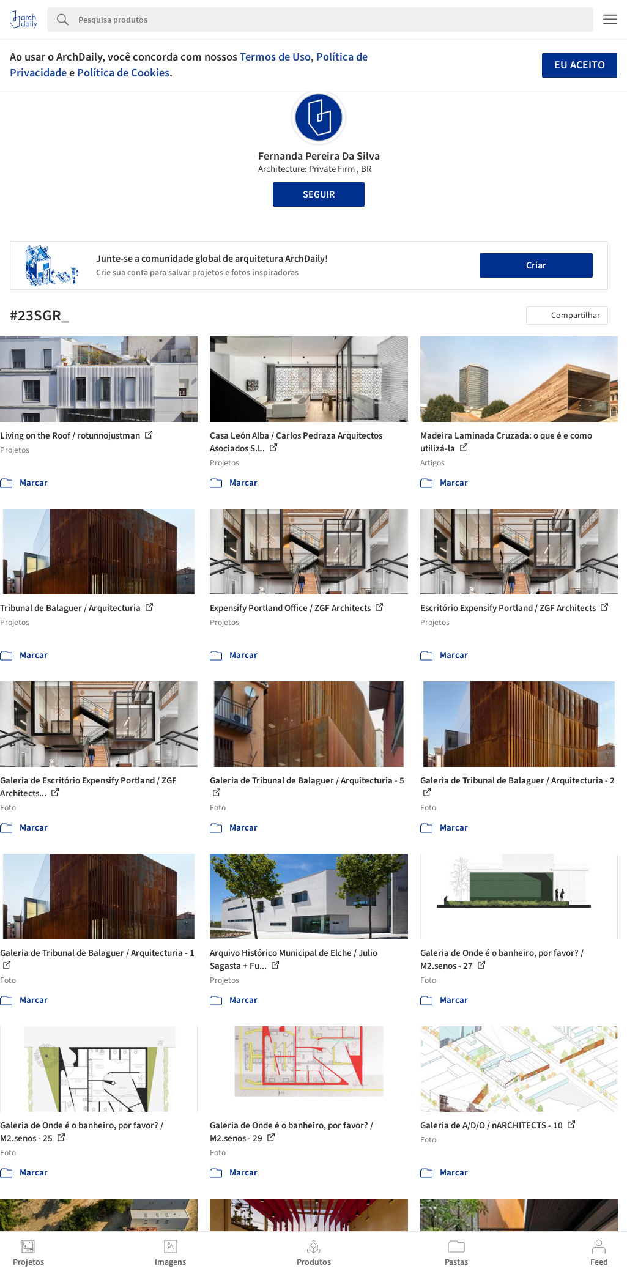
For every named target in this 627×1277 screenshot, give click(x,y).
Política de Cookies (123, 73)
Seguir (319, 194)
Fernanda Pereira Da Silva (319, 156)
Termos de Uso (275, 57)
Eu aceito (579, 65)
